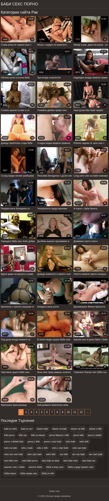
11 (74, 412)
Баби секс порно (19, 4)
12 (81, 412)
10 (68, 412)
